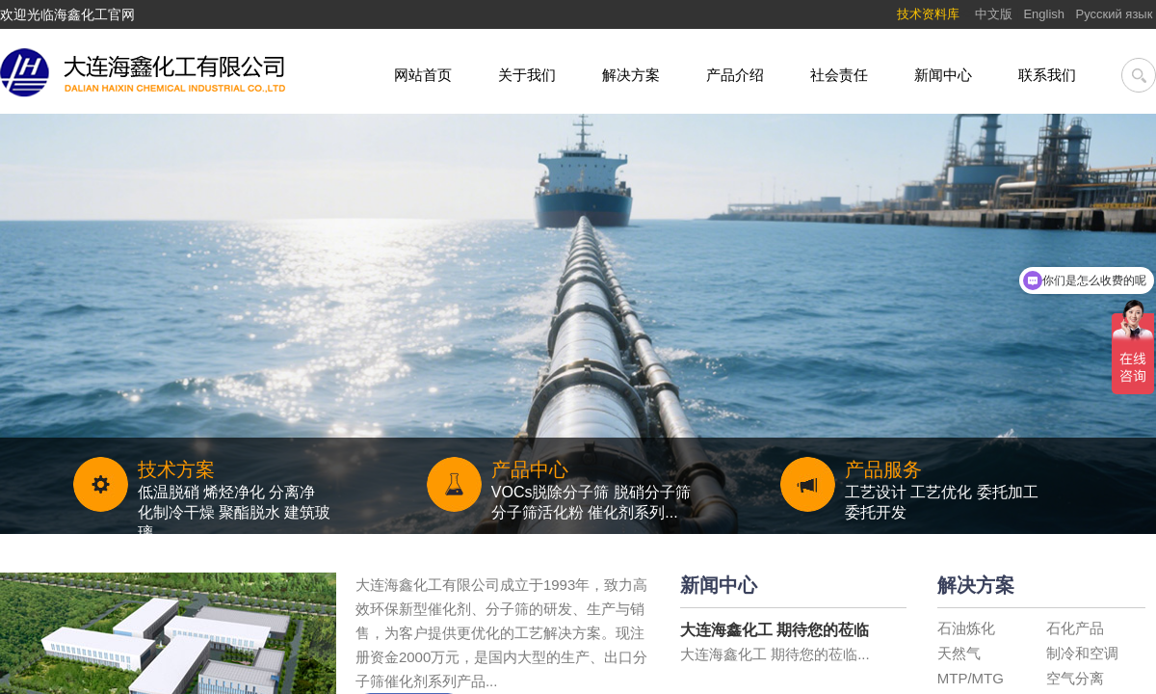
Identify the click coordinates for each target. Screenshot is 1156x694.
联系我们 (1047, 75)
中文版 (993, 14)
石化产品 (1075, 628)
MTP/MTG (970, 678)
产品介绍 (735, 75)
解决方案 (631, 75)
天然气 (959, 653)
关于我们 (527, 75)
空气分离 (1075, 678)
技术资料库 (928, 14)
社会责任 (839, 75)
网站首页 (423, 75)
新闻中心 (943, 75)
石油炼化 (966, 628)
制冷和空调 (1082, 653)
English (1043, 14)
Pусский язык (1116, 14)
